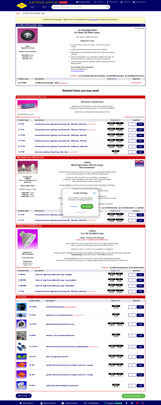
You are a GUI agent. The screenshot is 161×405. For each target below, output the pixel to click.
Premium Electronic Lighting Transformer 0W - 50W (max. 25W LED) (60, 124)
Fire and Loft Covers (77, 71)
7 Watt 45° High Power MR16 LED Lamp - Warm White (55, 286)
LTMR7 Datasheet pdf (119, 267)
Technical (139, 208)
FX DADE (32, 335)
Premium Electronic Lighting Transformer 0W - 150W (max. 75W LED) (61, 141)
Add (140, 124)
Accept (87, 206)
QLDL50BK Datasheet (115, 76)
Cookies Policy (80, 212)
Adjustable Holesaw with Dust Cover (60, 324)
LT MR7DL (21, 274)
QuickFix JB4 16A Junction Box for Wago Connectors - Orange (69, 375)
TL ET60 (21, 152)
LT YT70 (21, 129)
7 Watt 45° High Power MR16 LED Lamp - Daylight (53, 275)
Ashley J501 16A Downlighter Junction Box (62, 386)
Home (32, 7)
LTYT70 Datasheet (126, 208)
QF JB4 (31, 375)
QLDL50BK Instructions (134, 76)
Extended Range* (71, 307)
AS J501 (32, 385)
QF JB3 (31, 365)
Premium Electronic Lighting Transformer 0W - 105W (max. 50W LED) (61, 135)
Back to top (25, 396)
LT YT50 (21, 124)
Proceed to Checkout (134, 396)
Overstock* (64, 83)
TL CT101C (33, 346)
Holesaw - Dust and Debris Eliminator (60, 336)
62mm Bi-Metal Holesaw (55, 307)
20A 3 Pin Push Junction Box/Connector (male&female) (67, 347)
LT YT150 (21, 141)
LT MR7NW (22, 280)
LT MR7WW (22, 286)
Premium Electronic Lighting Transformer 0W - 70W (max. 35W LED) (60, 130)
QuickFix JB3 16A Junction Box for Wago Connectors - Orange (69, 365)
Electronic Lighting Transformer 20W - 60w (51, 152)
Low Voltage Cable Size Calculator (92, 76)
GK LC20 (32, 356)
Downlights (93, 19)
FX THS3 (32, 315)
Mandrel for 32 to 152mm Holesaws (59, 315)
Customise (74, 206)
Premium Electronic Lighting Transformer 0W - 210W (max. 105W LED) (61, 147)
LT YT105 (21, 135)
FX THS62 (33, 307)
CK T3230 (32, 324)
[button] (94, 193)
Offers (45, 7)
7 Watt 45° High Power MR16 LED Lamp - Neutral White (55, 280)
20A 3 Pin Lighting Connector (57, 357)
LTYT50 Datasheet (110, 208)
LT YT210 (21, 146)
